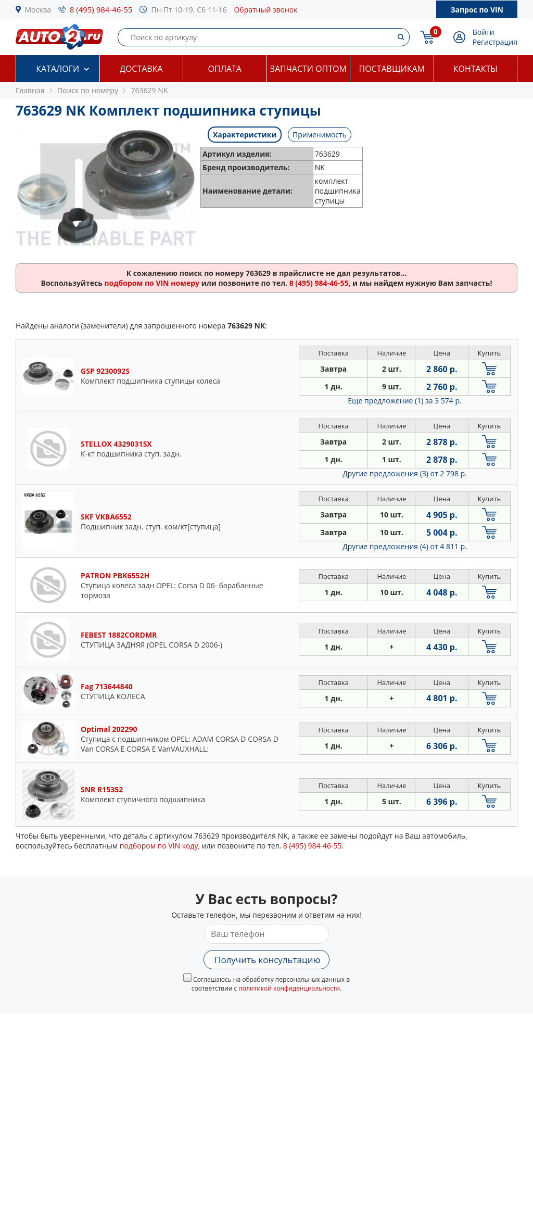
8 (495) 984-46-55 (101, 9)
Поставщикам (392, 68)
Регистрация (495, 42)
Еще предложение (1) (404, 401)
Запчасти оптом (308, 68)
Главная (30, 90)
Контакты (475, 68)
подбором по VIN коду (159, 846)
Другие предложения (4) (404, 546)
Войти (483, 32)
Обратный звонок (265, 10)
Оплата (225, 68)
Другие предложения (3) (404, 473)
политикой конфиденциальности (289, 988)
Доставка (141, 68)
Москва (38, 10)
